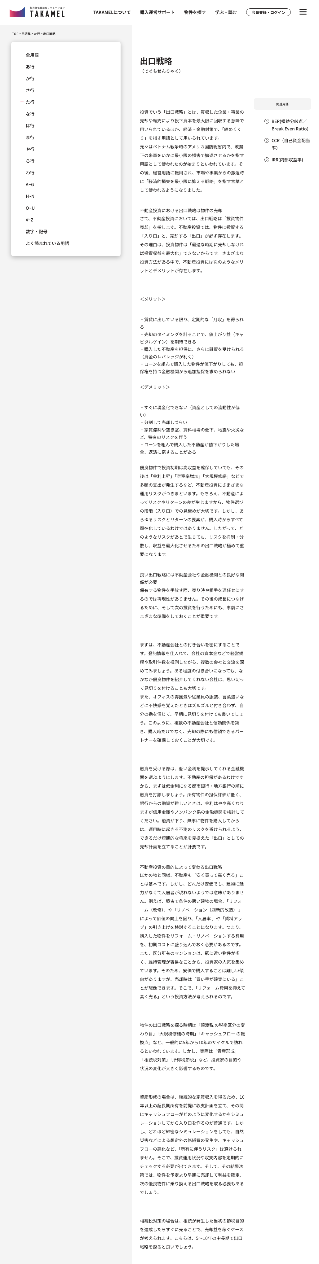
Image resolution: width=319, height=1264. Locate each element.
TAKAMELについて (112, 12)
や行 (30, 149)
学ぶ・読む (226, 12)
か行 (30, 78)
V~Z (29, 219)
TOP (15, 33)
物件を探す (195, 12)
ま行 (30, 137)
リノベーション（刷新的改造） (207, 910)
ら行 (30, 161)
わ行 (30, 172)
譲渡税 (207, 1025)
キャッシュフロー (218, 1033)
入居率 (204, 918)
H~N (30, 196)
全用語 (32, 55)
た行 (37, 34)
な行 (30, 114)
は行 (30, 125)
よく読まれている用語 (47, 243)
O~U (30, 208)
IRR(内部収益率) (287, 159)
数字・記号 (36, 231)
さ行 (30, 90)
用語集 (26, 34)
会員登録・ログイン (268, 12)
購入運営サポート (157, 12)
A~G (30, 184)
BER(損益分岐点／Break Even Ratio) (290, 125)
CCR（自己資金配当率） (291, 144)
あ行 (30, 66)
